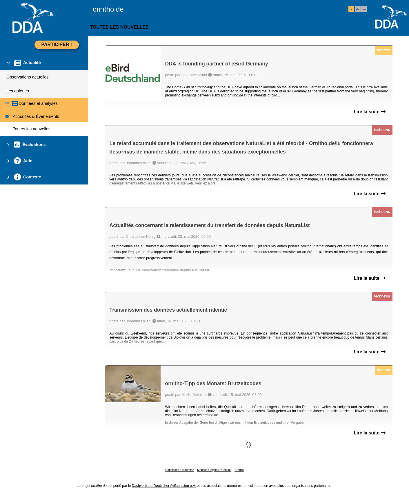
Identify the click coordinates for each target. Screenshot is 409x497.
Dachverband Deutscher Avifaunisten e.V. (164, 486)
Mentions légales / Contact (214, 470)
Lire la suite (369, 111)
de (357, 9)
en (364, 9)
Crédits (239, 470)
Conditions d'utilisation (179, 470)
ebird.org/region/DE (184, 91)
